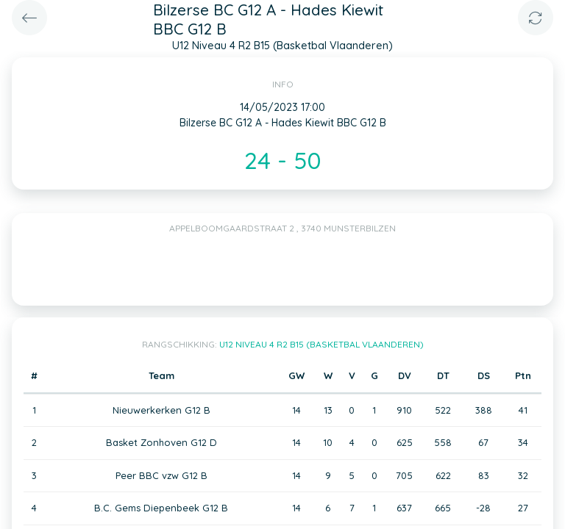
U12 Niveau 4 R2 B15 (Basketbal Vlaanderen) (321, 344)
